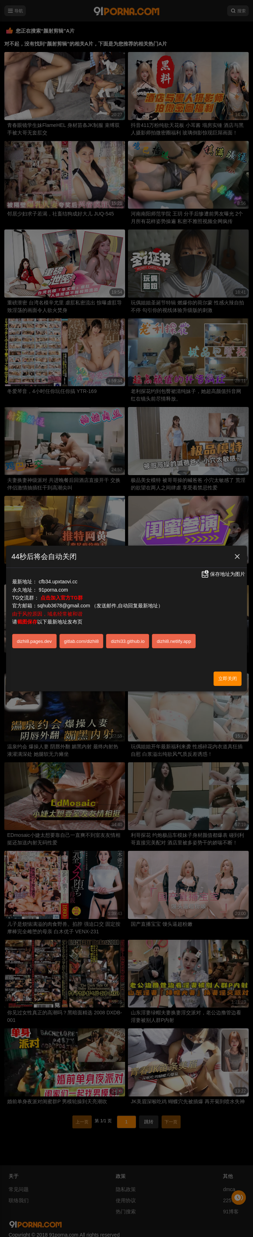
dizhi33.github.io (127, 641)
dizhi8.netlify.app (174, 641)
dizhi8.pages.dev (34, 641)
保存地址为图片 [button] (223, 574)
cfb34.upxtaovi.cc (58, 581)
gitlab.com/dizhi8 (81, 641)
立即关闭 (227, 678)
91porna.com (53, 590)
